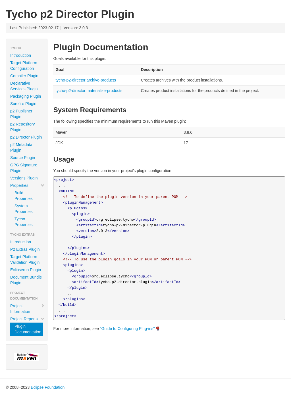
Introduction (20, 55)
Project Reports (27, 319)
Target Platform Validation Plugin (25, 259)
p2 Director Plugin (26, 137)
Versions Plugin (24, 178)
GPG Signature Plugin (23, 168)
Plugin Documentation (27, 329)
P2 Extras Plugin (25, 249)
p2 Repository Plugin (22, 127)
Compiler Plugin (24, 76)
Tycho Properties (23, 222)
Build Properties (23, 196)
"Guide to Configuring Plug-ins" (127, 328)
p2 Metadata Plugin (21, 147)
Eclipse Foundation (48, 387)
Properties (27, 185)
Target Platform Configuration (23, 65)
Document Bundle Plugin (26, 280)
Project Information (27, 309)
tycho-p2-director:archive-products (85, 80)
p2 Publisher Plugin (21, 114)
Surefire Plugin (23, 103)
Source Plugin (22, 157)
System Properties (23, 209)
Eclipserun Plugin (25, 269)
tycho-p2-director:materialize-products (88, 90)
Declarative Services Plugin (24, 86)
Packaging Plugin (25, 96)
